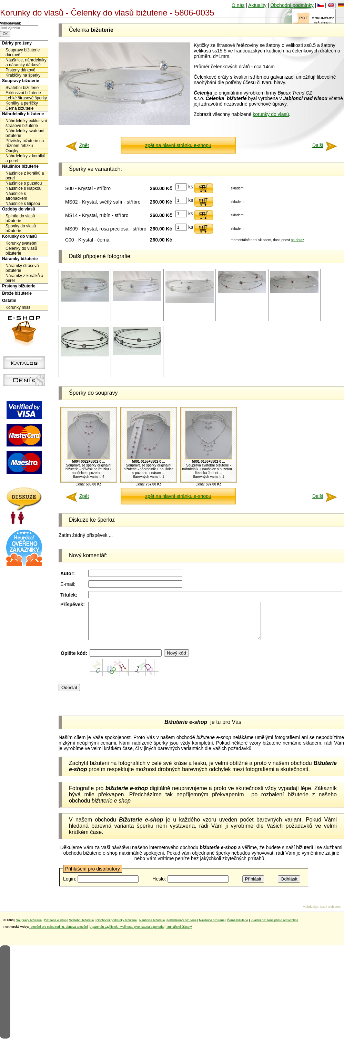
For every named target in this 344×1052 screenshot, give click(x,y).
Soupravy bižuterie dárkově (23, 52)
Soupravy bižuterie (20, 80)
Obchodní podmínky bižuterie (117, 927)
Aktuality (257, 5)
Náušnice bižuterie (20, 166)
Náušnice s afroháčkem (16, 196)
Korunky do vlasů (19, 236)
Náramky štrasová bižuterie (22, 268)
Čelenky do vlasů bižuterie (21, 251)
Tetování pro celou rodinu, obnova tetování (58, 934)
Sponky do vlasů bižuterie (21, 228)
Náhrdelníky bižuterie (23, 113)
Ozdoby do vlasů (18, 209)
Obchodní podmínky (291, 5)
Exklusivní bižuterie (23, 92)
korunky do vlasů (271, 114)
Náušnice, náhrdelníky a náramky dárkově (26, 62)
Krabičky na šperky (23, 75)
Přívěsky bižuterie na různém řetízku (25, 143)
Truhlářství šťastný (179, 934)
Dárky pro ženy (17, 43)
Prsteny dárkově (21, 70)
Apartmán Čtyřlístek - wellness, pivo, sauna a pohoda (127, 934)
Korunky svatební (22, 243)
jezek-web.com (330, 914)
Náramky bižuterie (20, 258)
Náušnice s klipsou (23, 203)
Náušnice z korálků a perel (25, 175)
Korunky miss (18, 307)
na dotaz (297, 240)
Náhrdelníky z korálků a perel (25, 158)
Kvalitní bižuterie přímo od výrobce (274, 927)
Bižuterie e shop (55, 927)
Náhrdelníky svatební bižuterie (25, 133)
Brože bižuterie (17, 293)
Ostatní (9, 300)
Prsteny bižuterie (19, 286)
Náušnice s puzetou (24, 183)
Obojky (12, 150)
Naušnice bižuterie (152, 927)
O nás (238, 5)
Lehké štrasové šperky (26, 98)
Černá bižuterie (19, 108)
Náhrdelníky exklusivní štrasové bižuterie (26, 123)
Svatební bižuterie (22, 87)
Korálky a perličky (22, 103)
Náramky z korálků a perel (24, 278)
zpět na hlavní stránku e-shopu (178, 145)
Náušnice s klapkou (23, 188)
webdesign (310, 914)
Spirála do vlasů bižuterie (20, 218)
